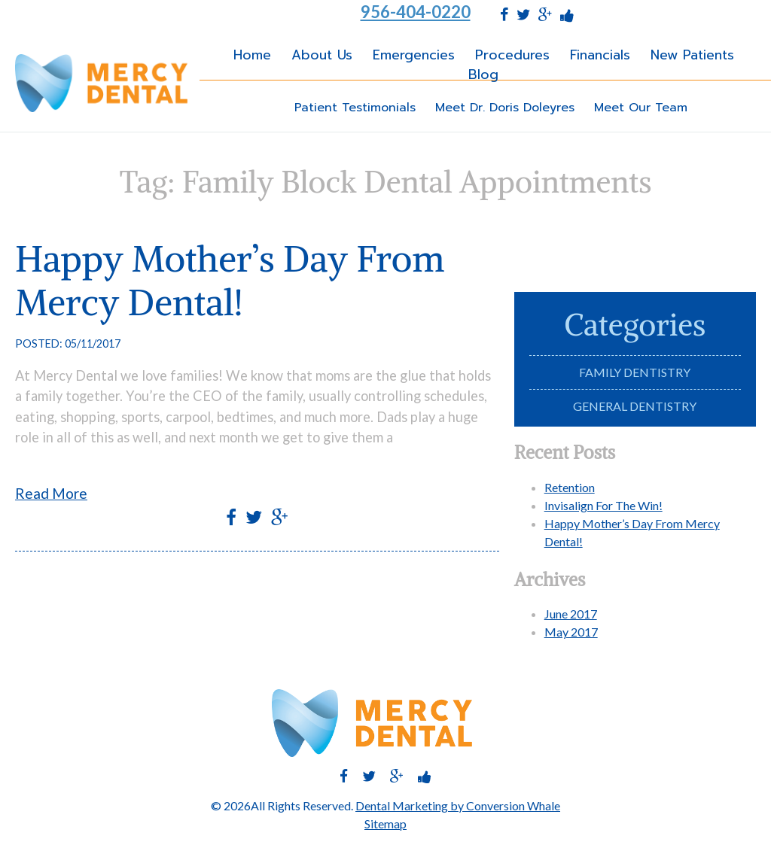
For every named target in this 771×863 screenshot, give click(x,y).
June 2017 (570, 613)
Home (252, 55)
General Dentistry (634, 406)
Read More (51, 493)
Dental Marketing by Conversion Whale (457, 805)
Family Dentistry (634, 372)
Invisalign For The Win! (603, 505)
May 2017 (571, 631)
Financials (600, 55)
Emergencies (414, 55)
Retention (569, 487)
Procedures (512, 55)
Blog (483, 74)
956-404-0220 (416, 12)
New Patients (692, 55)
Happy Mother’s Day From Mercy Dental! (229, 280)
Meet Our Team (640, 108)
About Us (321, 55)
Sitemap (385, 823)
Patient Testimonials (355, 108)
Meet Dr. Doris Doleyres (504, 108)
